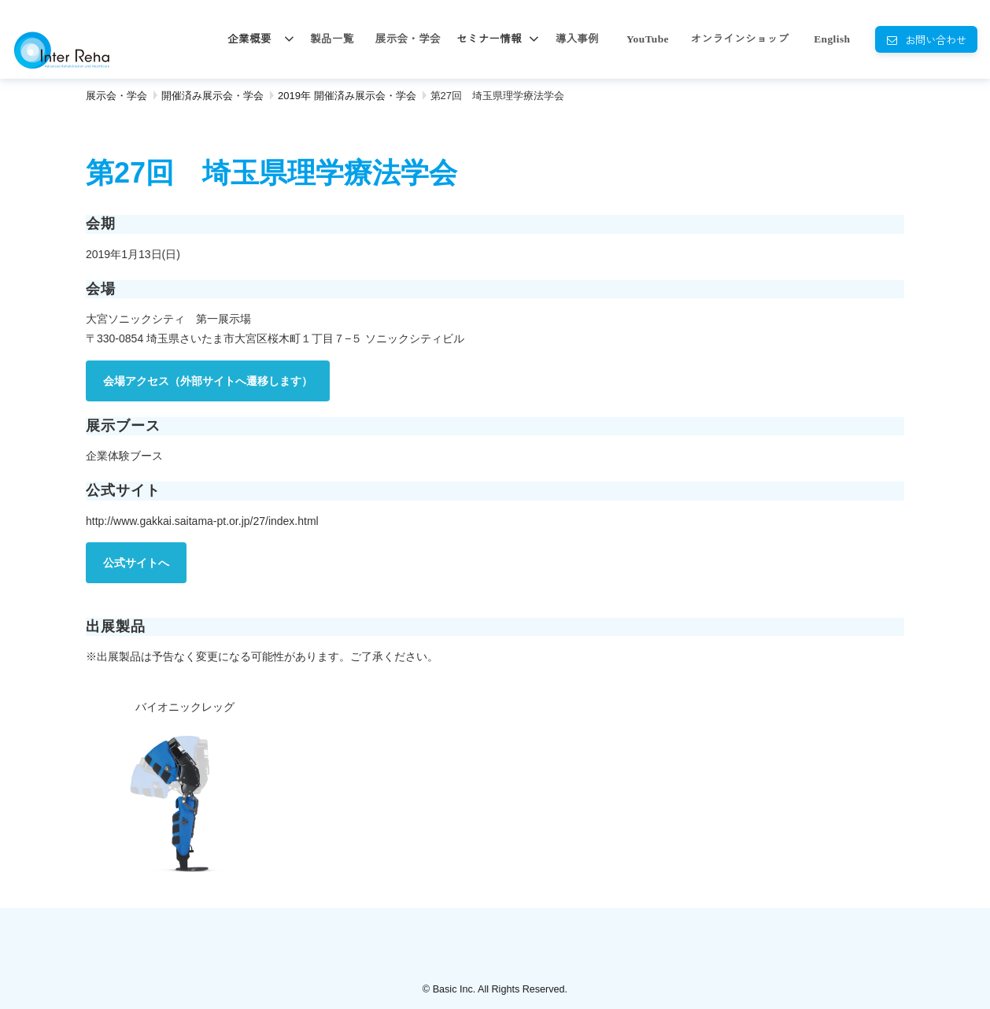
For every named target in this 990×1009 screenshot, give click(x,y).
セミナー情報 (489, 39)
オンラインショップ (740, 39)
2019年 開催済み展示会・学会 (347, 96)
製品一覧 (331, 39)
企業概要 (249, 39)
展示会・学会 (408, 39)
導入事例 (577, 39)
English (832, 39)
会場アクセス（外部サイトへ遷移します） (207, 381)
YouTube (647, 39)
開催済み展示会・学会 (212, 96)
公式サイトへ (136, 562)
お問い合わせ (935, 39)
